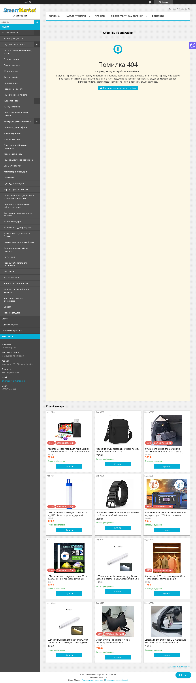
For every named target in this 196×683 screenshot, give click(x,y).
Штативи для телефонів (15, 127)
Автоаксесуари (11, 59)
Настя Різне (9, 256)
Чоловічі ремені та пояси (16, 94)
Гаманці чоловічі (12, 65)
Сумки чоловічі (11, 77)
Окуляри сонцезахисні (15, 44)
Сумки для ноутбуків (14, 183)
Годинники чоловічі (13, 88)
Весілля (7, 306)
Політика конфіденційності (116, 680)
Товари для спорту (13, 153)
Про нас (100, 16)
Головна (54, 16)
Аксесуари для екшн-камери (17, 121)
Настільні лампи (11, 277)
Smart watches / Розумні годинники (15, 146)
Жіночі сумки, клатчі (13, 38)
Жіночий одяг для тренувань (18, 227)
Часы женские (11, 83)
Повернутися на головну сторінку (119, 88)
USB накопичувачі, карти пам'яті (16, 114)
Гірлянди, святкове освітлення (18, 159)
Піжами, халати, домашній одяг (19, 242)
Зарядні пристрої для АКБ (16, 189)
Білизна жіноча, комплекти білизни (17, 235)
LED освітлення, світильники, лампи (18, 51)
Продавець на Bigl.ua (98, 677)
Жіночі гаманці (11, 71)
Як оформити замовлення (127, 16)
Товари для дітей (12, 312)
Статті (5, 318)
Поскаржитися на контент (93, 680)
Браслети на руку (12, 165)
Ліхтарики (9, 271)
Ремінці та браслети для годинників (15, 264)
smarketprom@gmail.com (13, 380)
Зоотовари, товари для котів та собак (18, 214)
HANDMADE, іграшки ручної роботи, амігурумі (17, 205)
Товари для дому (12, 139)
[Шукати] (37, 22)
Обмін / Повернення (12, 330)
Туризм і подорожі (12, 100)
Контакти (158, 16)
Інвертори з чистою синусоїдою (13, 299)
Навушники (9, 177)
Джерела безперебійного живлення (16, 290)
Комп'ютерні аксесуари (15, 171)
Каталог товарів (10, 32)
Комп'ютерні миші (12, 133)
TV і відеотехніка (12, 106)
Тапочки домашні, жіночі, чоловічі (16, 249)
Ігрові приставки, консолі (16, 283)
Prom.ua (112, 675)
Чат (183, 675)
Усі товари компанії (177, 666)
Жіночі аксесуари (12, 221)
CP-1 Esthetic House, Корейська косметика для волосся (19, 197)
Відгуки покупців (10, 324)
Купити (69, 466)
